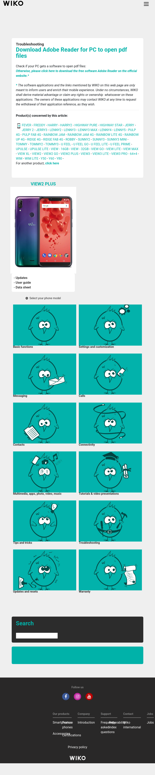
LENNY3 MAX (87, 130)
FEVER (27, 125)
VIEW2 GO (51, 154)
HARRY (53, 125)
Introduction (86, 722)
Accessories (61, 733)
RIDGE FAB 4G (53, 139)
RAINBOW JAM (55, 135)
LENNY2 (55, 130)
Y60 (51, 158)
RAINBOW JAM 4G (80, 135)
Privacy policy (77, 747)
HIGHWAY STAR (111, 125)
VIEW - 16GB (59, 149)
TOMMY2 (36, 144)
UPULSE (22, 149)
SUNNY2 (84, 139)
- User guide (22, 282)
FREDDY (39, 125)
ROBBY (70, 139)
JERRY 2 (28, 130)
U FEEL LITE (99, 144)
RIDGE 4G (34, 139)
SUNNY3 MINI (117, 139)
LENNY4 (106, 130)
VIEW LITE (113, 149)
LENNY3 (70, 130)
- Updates (20, 278)
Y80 (59, 158)
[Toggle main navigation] (146, 4)
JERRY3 (42, 130)
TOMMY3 (52, 144)
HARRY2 (66, 125)
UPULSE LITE (39, 149)
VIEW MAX (130, 149)
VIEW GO (97, 149)
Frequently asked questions (108, 727)
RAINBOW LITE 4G (109, 135)
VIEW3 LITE (100, 154)
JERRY (129, 125)
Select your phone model (43, 298)
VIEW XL (23, 154)
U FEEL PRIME (120, 144)
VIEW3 (85, 154)
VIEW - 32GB (80, 149)
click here (52, 163)
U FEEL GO (81, 144)
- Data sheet (22, 287)
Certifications (71, 735)
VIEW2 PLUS (69, 154)
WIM (19, 158)
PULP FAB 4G (31, 135)
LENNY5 (120, 130)
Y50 (43, 158)
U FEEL (66, 144)
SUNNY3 (98, 139)
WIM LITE (31, 158)
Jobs (150, 722)
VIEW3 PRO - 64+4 (124, 154)
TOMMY (21, 144)
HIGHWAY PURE (86, 125)
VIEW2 (36, 154)
